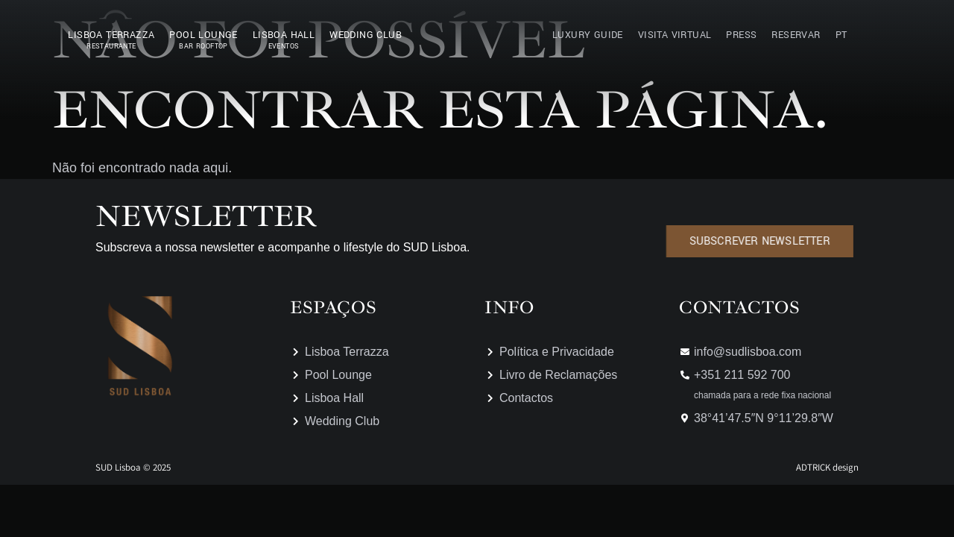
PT (841, 35)
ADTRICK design (827, 467)
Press (741, 35)
